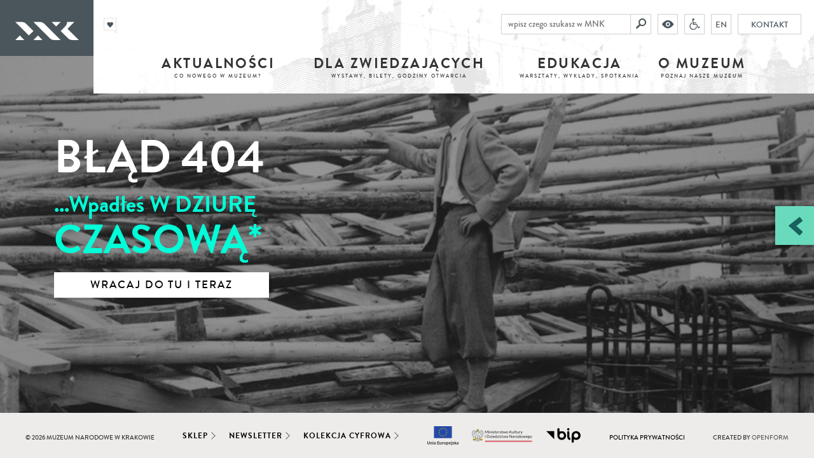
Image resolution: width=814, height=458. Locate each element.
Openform (770, 437)
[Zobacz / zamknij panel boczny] (794, 225)
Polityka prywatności (647, 437)
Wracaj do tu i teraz (161, 285)
